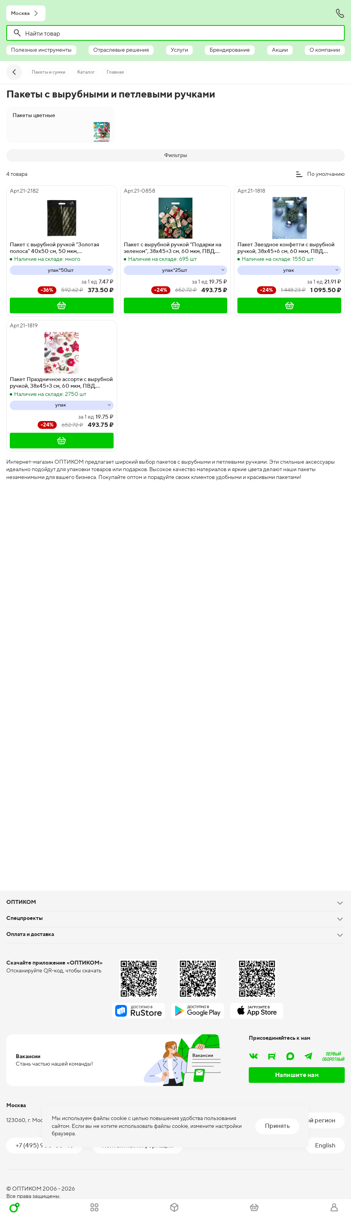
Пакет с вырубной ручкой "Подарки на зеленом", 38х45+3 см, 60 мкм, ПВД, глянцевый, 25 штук (172, 248)
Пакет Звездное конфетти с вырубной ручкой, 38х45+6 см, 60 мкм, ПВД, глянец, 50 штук (286, 248)
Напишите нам (297, 1075)
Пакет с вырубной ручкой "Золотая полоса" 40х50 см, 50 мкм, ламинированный (54, 248)
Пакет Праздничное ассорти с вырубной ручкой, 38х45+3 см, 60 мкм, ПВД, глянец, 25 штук (61, 382)
